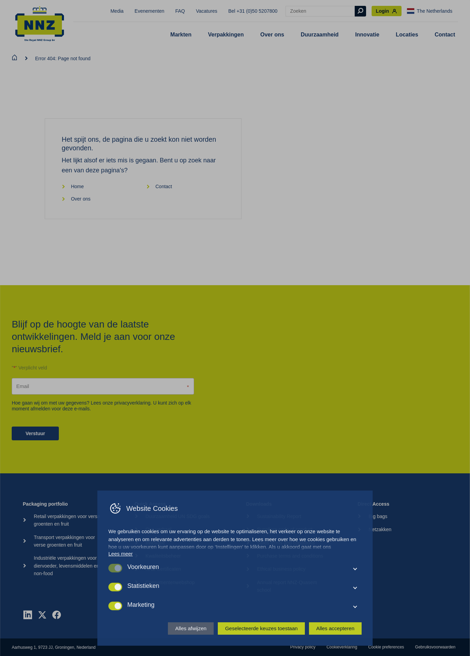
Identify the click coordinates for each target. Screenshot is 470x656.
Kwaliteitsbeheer (163, 556)
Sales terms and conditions (286, 543)
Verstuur (35, 433)
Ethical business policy (281, 569)
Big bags (377, 516)
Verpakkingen (226, 34)
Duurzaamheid (320, 34)
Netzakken (379, 529)
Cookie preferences (386, 647)
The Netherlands (429, 11)
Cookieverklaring (342, 647)
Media (117, 11)
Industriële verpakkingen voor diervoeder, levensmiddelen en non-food (66, 565)
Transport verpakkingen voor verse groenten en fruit (64, 541)
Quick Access (150, 504)
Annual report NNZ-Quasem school (287, 586)
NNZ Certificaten (163, 569)
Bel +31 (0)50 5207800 (253, 11)
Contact (445, 34)
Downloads (259, 504)
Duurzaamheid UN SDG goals (178, 516)
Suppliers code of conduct (284, 529)
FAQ (180, 11)
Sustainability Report (279, 516)
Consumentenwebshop (170, 582)
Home (73, 186)
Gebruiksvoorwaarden (435, 647)
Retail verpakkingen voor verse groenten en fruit (67, 520)
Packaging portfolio (45, 504)
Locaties (407, 34)
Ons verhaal (158, 529)
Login (386, 11)
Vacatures (206, 11)
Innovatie (367, 34)
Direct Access (373, 504)
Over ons (272, 34)
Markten (180, 34)
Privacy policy (303, 647)
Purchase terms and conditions (290, 556)
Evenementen (149, 11)
